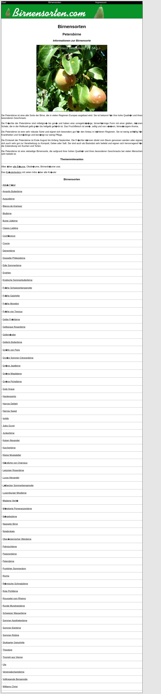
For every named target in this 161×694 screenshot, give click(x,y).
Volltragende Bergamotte (15, 679)
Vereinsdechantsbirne (13, 672)
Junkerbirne (9, 433)
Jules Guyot (9, 426)
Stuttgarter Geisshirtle (14, 642)
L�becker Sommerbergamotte (18, 485)
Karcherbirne (9, 448)
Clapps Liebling (10, 228)
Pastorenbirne (10, 554)
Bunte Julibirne (10, 221)
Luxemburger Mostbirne (15, 493)
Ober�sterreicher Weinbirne (17, 539)
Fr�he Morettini (11, 303)
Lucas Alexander (11, 477)
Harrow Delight (10, 404)
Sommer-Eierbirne (12, 628)
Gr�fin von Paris (11, 350)
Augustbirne (9, 199)
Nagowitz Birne (10, 524)
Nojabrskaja (9, 531)
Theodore (7, 650)
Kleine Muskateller (12, 455)
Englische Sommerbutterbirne (17, 280)
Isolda (6, 418)
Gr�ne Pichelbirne (12, 381)
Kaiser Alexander (11, 440)
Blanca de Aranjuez (12, 206)
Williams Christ (10, 686)
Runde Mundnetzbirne (14, 606)
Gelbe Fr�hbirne (11, 319)
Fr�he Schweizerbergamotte (17, 288)
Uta (4, 664)
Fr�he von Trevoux (13, 311)
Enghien (7, 273)
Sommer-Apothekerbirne (15, 620)
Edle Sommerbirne (12, 265)
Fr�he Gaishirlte (11, 296)
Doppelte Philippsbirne (14, 258)
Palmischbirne (10, 546)
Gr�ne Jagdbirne (11, 366)
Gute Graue (9, 389)
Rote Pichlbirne (10, 591)
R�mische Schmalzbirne (15, 583)
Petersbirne (8, 561)
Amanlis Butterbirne (12, 191)
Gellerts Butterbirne (12, 342)
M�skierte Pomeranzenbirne (17, 508)
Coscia (6, 243)
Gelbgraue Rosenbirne (14, 327)
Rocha (6, 576)
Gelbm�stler (9, 335)
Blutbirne (7, 213)
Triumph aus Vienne (13, 657)
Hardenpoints (9, 396)
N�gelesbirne (10, 516)
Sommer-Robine (11, 635)
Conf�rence (9, 236)
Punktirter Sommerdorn (14, 568)
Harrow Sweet (10, 411)
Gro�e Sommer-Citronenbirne (18, 358)
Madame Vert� (10, 501)
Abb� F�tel (9, 185)
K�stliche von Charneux (15, 463)
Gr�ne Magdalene (12, 373)
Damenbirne (9, 251)
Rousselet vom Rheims (14, 598)
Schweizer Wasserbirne (14, 613)
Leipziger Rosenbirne (13, 470)
